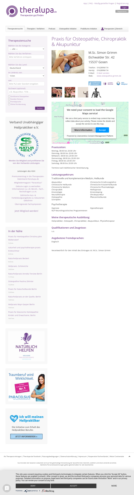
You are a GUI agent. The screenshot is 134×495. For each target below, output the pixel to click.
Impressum (82, 456)
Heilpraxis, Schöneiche (18, 266)
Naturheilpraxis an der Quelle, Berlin (24, 296)
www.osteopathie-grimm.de (109, 76)
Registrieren (122, 11)
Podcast (52, 29)
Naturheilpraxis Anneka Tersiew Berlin (25, 273)
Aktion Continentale (117, 456)
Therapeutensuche (15, 29)
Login (124, 7)
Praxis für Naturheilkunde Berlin (22, 289)
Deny (32, 486)
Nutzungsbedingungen (50, 456)
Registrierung (123, 3)
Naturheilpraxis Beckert (18, 258)
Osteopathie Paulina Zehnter (21, 281)
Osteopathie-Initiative (68, 29)
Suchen (40, 108)
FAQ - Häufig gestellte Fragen (102, 3)
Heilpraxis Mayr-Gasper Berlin (21, 304)
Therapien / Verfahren (35, 29)
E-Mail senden (103, 73)
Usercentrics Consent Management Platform (95, 136)
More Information (83, 130)
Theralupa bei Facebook (32, 456)
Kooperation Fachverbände (98, 456)
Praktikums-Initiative (88, 29)
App (85, 3)
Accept (102, 130)
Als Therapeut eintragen (12, 456)
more (114, 486)
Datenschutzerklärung (68, 456)
